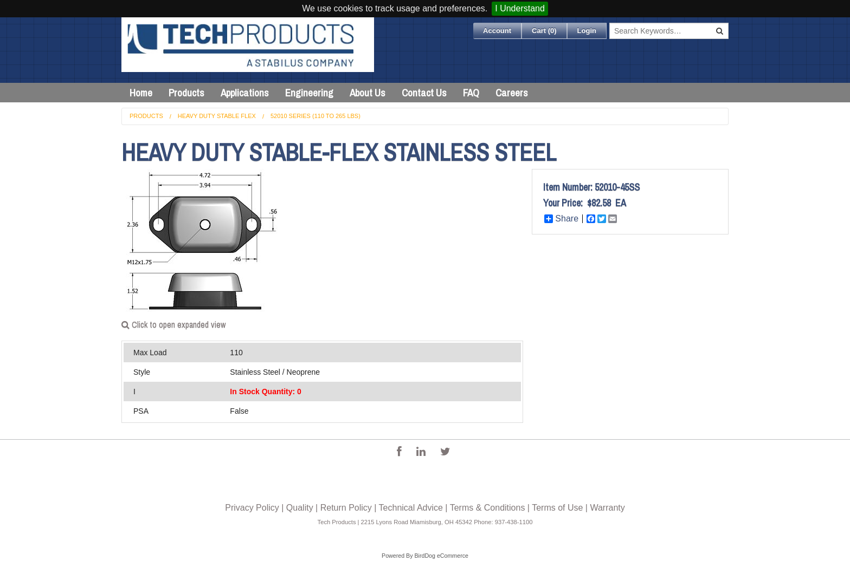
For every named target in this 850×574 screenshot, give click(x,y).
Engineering (309, 93)
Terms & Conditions (487, 507)
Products (186, 93)
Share (561, 218)
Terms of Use (557, 507)
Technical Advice (411, 507)
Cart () (544, 31)
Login (586, 31)
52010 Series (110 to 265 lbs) (315, 116)
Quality (299, 507)
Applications (245, 93)
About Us (367, 93)
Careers (511, 93)
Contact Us (424, 93)
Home (141, 93)
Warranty (607, 507)
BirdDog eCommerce (441, 555)
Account (497, 31)
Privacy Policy (252, 507)
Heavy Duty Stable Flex (217, 116)
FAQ (471, 93)
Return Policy (346, 507)
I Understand (520, 8)
